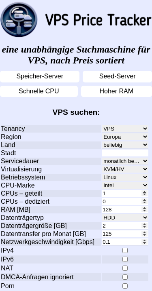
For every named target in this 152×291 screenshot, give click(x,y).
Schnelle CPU (39, 91)
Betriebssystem (23, 177)
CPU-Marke (18, 185)
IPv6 (7, 259)
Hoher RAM (116, 91)
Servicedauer (20, 161)
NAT (7, 268)
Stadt (8, 153)
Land (8, 144)
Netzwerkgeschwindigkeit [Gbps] (47, 241)
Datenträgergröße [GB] (34, 225)
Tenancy (13, 128)
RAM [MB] (15, 209)
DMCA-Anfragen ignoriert (37, 277)
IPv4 (7, 250)
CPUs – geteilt (21, 193)
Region (11, 136)
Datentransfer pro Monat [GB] (43, 233)
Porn (8, 286)
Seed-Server (117, 76)
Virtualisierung (21, 169)
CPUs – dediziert (25, 201)
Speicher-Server (39, 76)
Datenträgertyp (22, 217)
